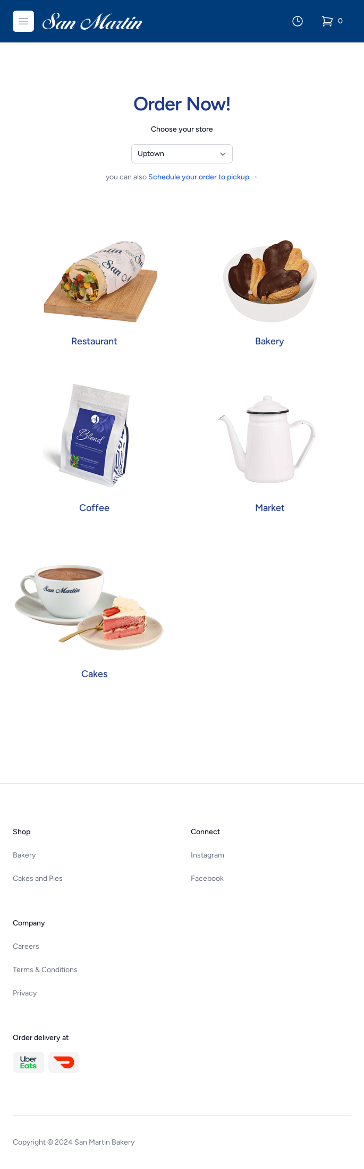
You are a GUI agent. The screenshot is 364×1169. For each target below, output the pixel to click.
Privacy (25, 993)
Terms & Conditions (45, 969)
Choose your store (182, 129)
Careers (26, 946)
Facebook (207, 878)
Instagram (207, 855)
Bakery (24, 855)
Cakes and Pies (38, 878)
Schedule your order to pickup (203, 176)
